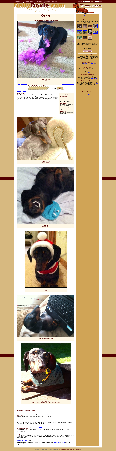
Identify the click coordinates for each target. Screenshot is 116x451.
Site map (67, 449)
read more (89, 94)
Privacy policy (72, 449)
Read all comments (22, 440)
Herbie (40, 427)
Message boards (28, 1)
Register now (57, 442)
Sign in (85, 15)
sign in (24, 91)
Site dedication (62, 449)
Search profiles (18, 1)
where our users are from (89, 63)
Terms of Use (78, 449)
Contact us (39, 1)
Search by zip (94, 78)
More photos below (22, 84)
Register (54, 1)
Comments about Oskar (68, 84)
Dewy (47, 414)
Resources (47, 1)
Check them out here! (87, 59)
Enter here (87, 72)
